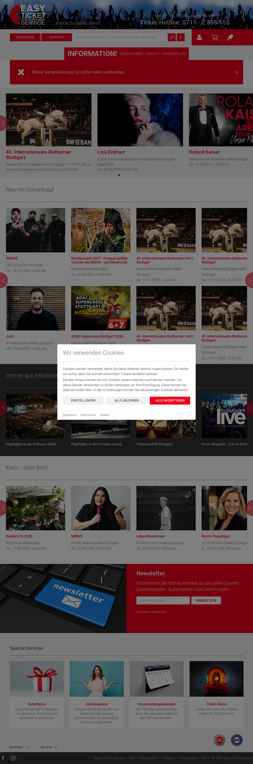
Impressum (70, 415)
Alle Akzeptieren (170, 400)
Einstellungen (83, 400)
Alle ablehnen (127, 400)
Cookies (105, 415)
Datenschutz (88, 415)
